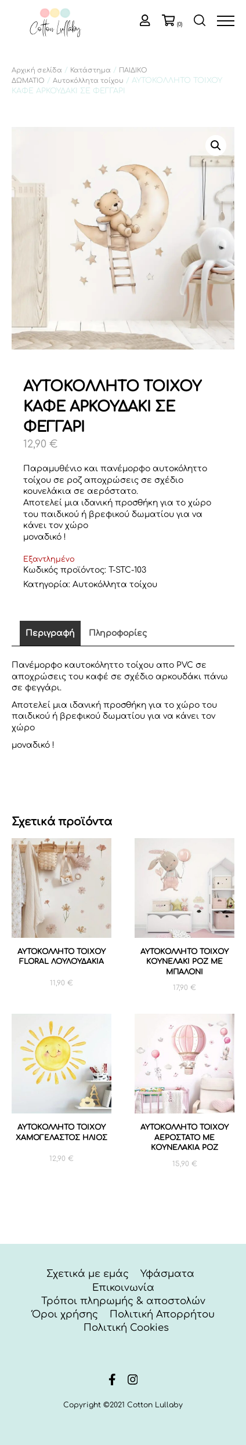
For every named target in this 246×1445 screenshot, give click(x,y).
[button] (215, 145)
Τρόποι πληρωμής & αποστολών (123, 1300)
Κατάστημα (90, 70)
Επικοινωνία (123, 1287)
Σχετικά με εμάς (87, 1273)
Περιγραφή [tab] (50, 633)
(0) (179, 24)
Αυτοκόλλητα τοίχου (88, 81)
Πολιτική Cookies (126, 1327)
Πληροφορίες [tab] (118, 633)
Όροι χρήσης (65, 1314)
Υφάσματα (167, 1273)
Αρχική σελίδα (37, 70)
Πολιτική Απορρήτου (162, 1314)
